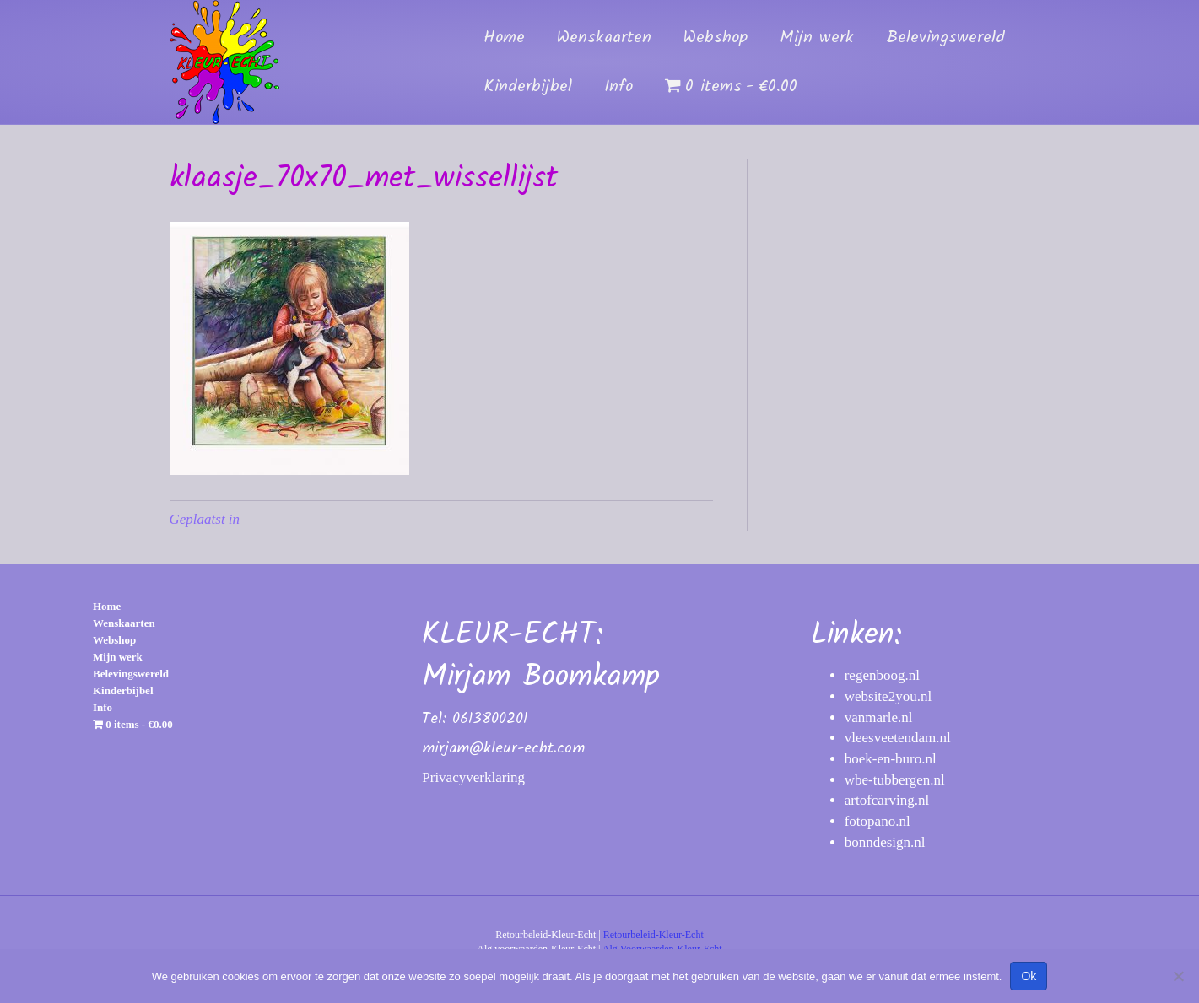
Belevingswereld (945, 37)
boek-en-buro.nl (891, 759)
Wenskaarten (604, 37)
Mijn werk (817, 37)
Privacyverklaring (473, 777)
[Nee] (1177, 976)
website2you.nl (888, 696)
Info (618, 86)
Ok (1028, 976)
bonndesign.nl (885, 842)
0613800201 (489, 719)
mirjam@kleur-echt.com (503, 748)
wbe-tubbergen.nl (895, 780)
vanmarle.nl (879, 717)
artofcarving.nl (887, 800)
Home (504, 37)
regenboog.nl (882, 675)
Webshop (715, 37)
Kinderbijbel (527, 86)
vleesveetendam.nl (898, 738)
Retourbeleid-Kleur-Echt (653, 935)
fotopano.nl (877, 821)
